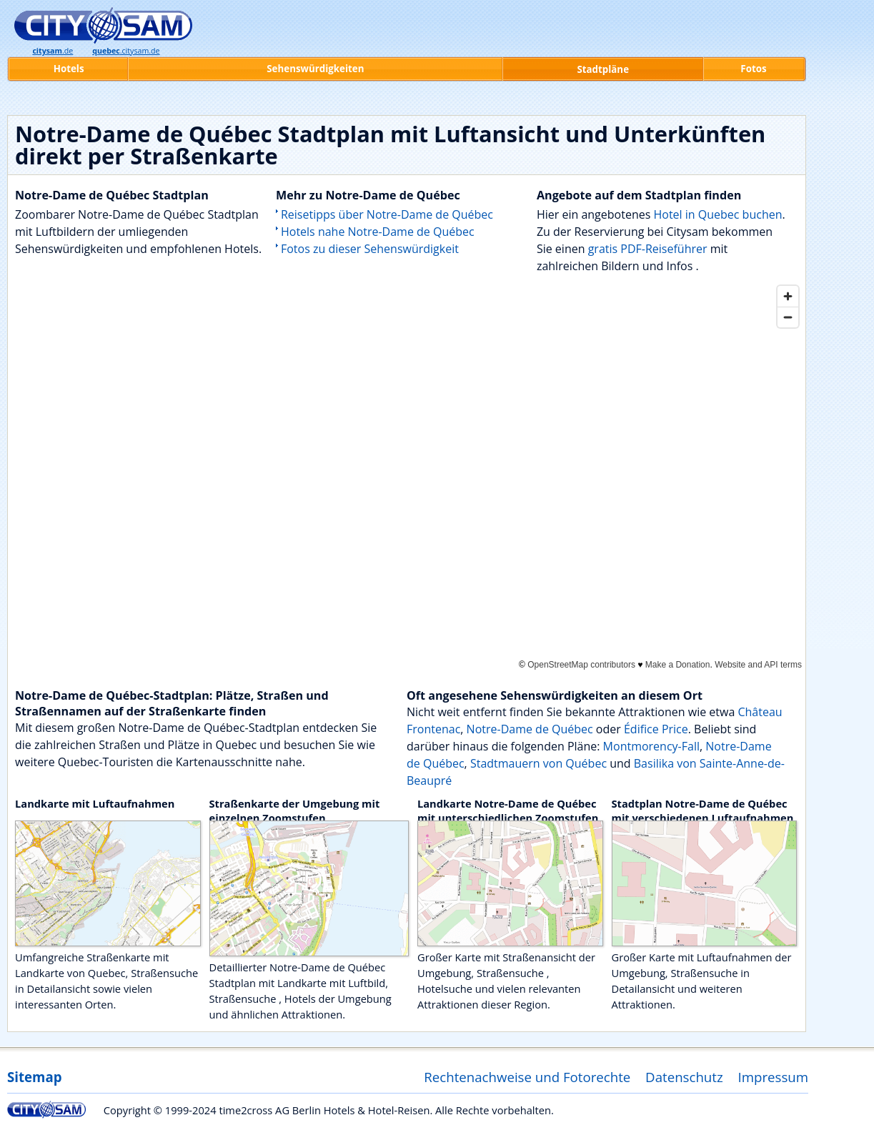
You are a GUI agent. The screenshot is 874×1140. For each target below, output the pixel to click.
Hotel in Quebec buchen (717, 214)
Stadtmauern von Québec (538, 763)
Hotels (69, 68)
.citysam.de (125, 51)
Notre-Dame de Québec (530, 729)
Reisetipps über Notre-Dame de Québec (387, 214)
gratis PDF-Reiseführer (647, 249)
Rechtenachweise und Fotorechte (527, 1077)
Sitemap (34, 1077)
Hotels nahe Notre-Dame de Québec (378, 231)
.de (52, 51)
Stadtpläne (603, 69)
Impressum (773, 1077)
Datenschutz (684, 1077)
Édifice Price (656, 729)
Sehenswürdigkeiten (315, 68)
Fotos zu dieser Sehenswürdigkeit (370, 249)
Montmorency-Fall (651, 746)
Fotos (753, 68)
